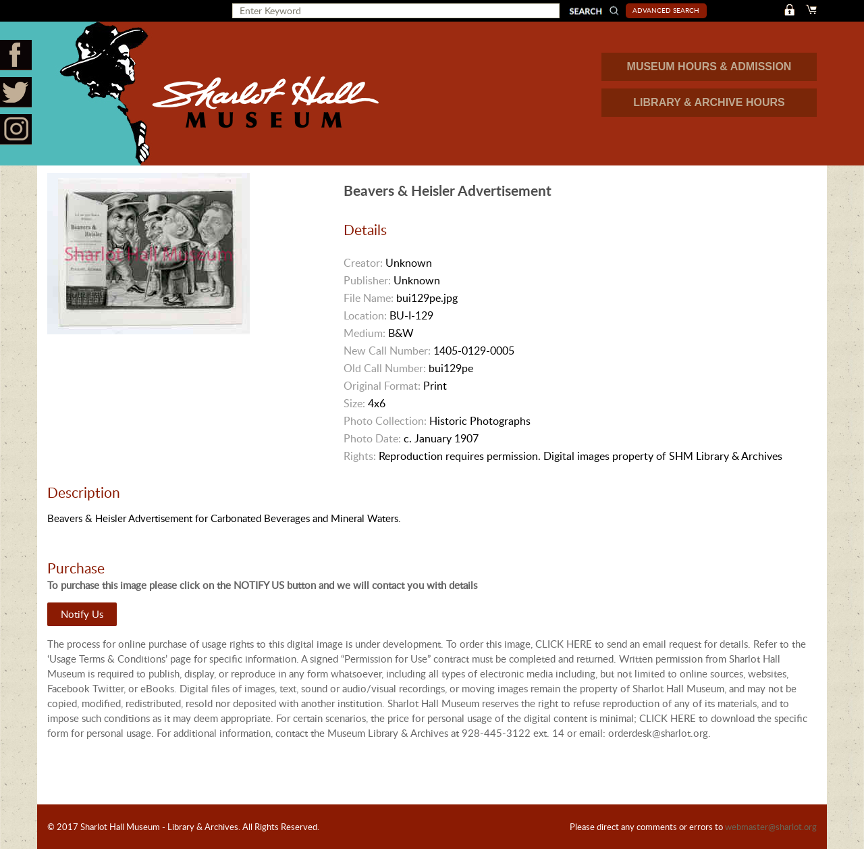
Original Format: (382, 385)
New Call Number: (387, 350)
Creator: (363, 262)
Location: (365, 315)
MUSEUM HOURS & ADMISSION (709, 66)
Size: (354, 403)
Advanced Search (665, 10)
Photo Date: (372, 438)
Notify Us (82, 614)
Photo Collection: (385, 420)
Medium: (364, 333)
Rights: (360, 455)
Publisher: (367, 280)
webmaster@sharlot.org (771, 827)
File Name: (369, 297)
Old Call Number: (385, 368)
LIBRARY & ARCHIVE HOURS (708, 102)
